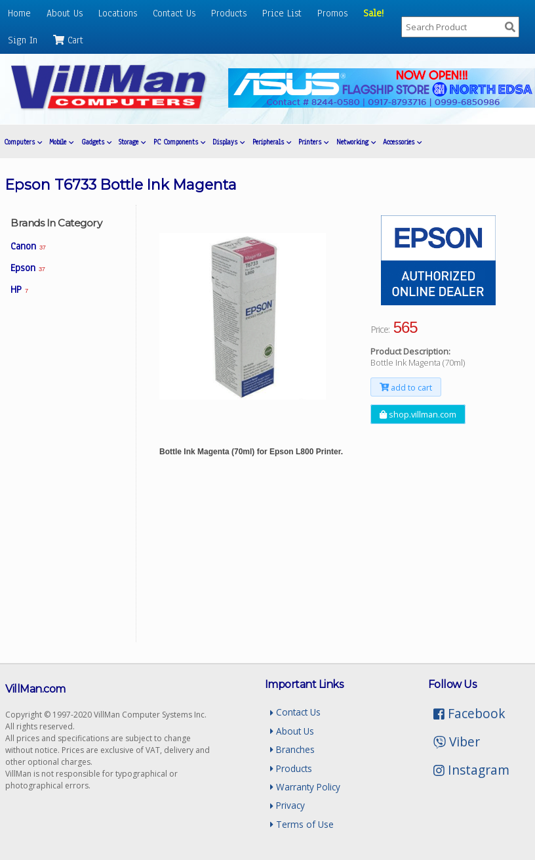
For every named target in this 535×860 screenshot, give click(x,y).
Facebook (469, 713)
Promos (332, 13)
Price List (282, 13)
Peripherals (271, 142)
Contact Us (174, 13)
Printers (313, 142)
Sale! (373, 13)
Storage (132, 142)
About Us (65, 13)
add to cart (406, 387)
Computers (23, 142)
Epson (27, 267)
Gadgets (96, 142)
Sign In (22, 40)
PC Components (179, 142)
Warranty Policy (305, 787)
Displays (228, 142)
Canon (27, 246)
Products (229, 13)
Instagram (471, 770)
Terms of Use (302, 824)
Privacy (287, 805)
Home (19, 13)
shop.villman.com (418, 414)
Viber (456, 741)
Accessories (402, 142)
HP (19, 289)
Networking (356, 142)
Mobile (61, 142)
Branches (292, 749)
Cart (68, 40)
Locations (117, 13)
